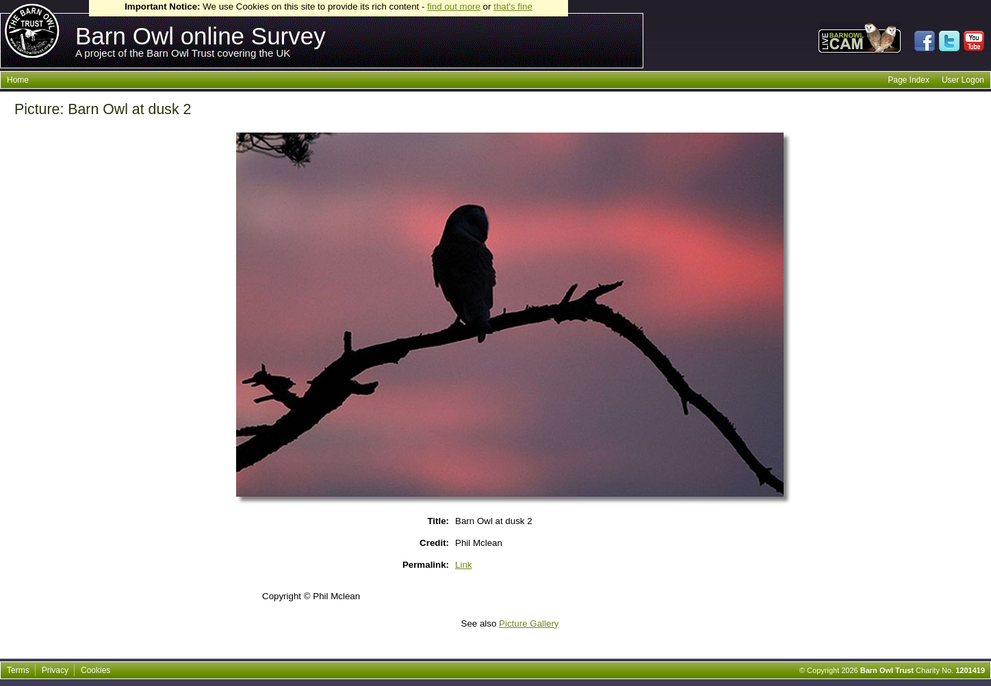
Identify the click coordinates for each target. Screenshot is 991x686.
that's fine (512, 6)
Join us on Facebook (924, 41)
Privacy (55, 670)
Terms (18, 670)
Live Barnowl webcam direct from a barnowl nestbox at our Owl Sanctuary (860, 38)
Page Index (908, 80)
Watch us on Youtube (974, 41)
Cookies (95, 670)
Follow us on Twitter (949, 41)
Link (463, 565)
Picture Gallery (528, 623)
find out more (453, 6)
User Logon (963, 80)
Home (18, 80)
